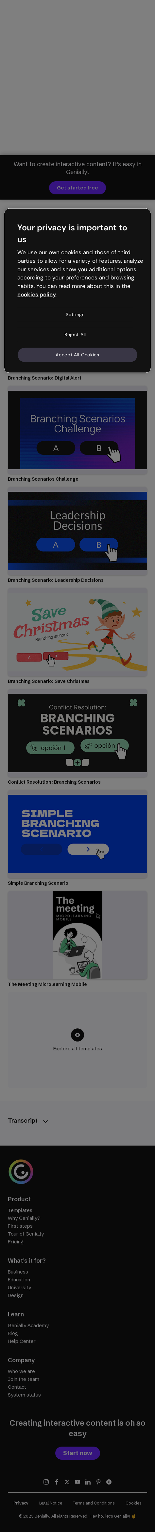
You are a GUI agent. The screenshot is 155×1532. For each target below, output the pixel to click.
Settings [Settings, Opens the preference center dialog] (75, 314)
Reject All (75, 334)
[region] (77, 290)
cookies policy (36, 294)
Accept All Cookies (77, 355)
